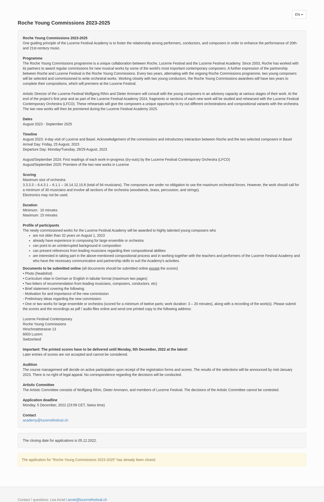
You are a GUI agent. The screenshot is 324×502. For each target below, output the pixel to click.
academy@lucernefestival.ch (45, 420)
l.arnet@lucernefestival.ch (86, 500)
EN (299, 14)
